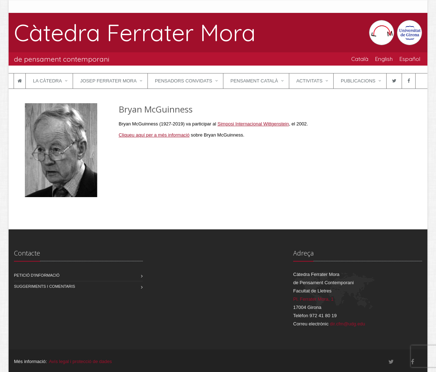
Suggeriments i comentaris (44, 286)
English (384, 58)
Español (409, 58)
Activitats (309, 81)
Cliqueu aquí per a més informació (154, 135)
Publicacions (358, 81)
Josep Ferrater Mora (108, 81)
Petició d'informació (36, 275)
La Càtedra (47, 81)
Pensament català (254, 81)
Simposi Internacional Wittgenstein (253, 124)
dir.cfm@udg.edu (347, 323)
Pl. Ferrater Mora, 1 (313, 299)
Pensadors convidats (183, 81)
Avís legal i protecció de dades (80, 361)
